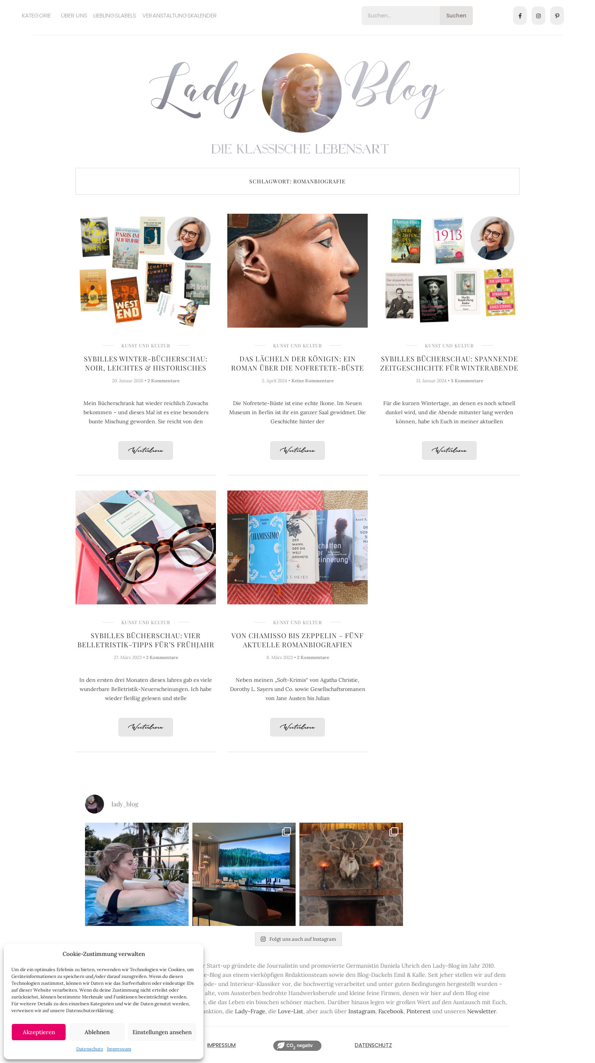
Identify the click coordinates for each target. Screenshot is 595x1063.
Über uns (74, 15)
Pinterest (418, 1011)
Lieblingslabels (115, 15)
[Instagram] (538, 15)
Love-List (290, 1011)
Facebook (390, 1011)
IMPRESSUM (221, 1045)
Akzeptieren (39, 1032)
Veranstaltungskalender (179, 15)
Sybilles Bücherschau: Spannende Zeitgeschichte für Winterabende (449, 363)
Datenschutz (89, 1049)
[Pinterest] (557, 15)
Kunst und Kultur (145, 345)
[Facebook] (520, 15)
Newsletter (481, 1011)
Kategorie (36, 15)
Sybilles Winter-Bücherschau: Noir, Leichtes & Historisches (146, 363)
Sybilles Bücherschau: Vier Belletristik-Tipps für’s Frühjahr (145, 640)
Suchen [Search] (456, 15)
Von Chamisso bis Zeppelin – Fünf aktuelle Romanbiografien (297, 640)
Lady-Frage (250, 1011)
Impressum (119, 1049)
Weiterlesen (145, 451)
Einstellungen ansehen (162, 1032)
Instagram (361, 1011)
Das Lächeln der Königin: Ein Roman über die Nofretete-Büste (297, 363)
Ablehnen (97, 1032)
